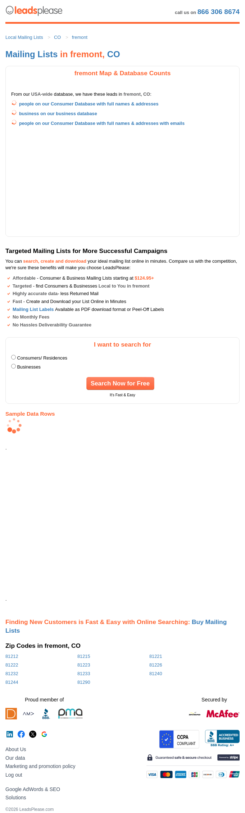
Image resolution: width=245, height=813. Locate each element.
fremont (79, 37)
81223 (83, 665)
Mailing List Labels (33, 309)
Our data (15, 758)
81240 (155, 673)
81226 (155, 665)
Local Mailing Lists (24, 37)
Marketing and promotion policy (40, 766)
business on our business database (58, 113)
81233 (83, 673)
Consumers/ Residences (42, 358)
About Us (15, 749)
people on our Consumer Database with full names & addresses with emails (102, 123)
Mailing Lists (31, 54)
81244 (11, 682)
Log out (13, 775)
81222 (11, 665)
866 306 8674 (219, 11)
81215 (83, 656)
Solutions (15, 797)
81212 (11, 656)
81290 (83, 682)
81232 (11, 673)
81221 (155, 656)
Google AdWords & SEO (32, 789)
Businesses (29, 367)
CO (57, 37)
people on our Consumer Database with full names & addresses (89, 104)
